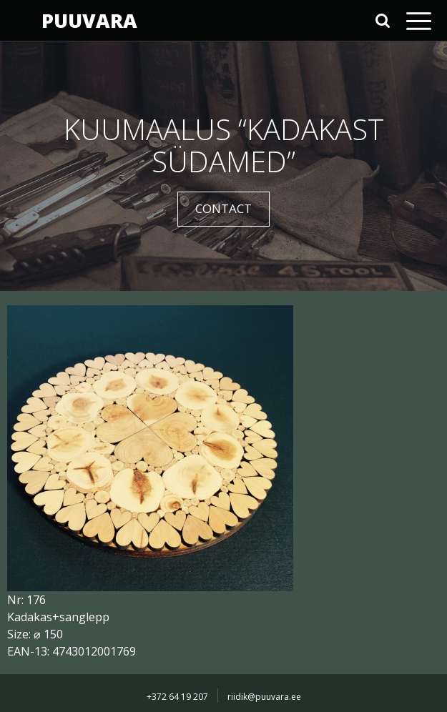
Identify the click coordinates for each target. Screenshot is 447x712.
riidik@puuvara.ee (264, 697)
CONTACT (223, 208)
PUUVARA (89, 20)
